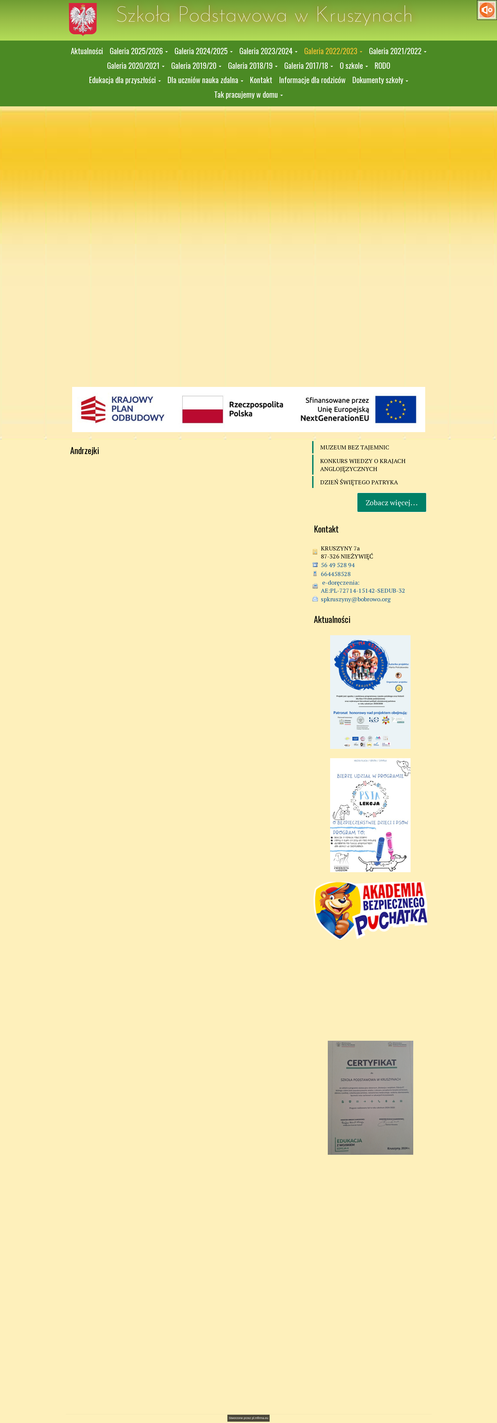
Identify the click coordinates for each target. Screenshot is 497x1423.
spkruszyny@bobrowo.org (356, 599)
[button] (139, 51)
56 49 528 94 (338, 565)
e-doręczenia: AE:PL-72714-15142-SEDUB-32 (363, 586)
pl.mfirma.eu (260, 1418)
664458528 (336, 574)
